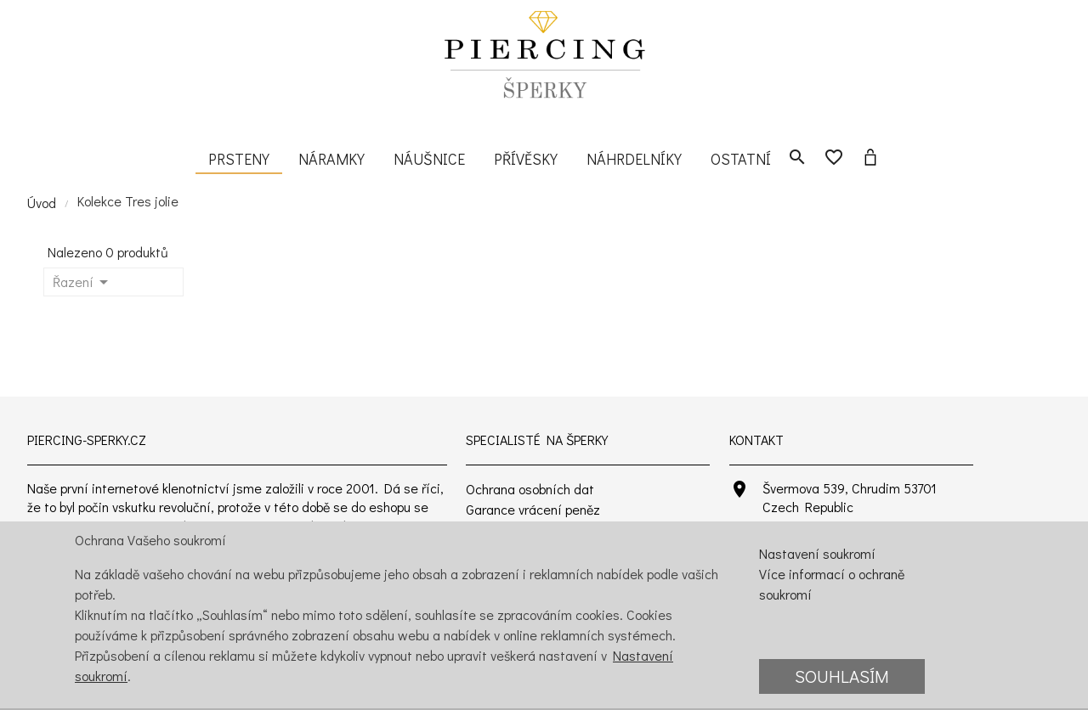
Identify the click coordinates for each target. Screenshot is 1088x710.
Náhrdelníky (634, 159)
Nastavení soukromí (817, 553)
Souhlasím (842, 676)
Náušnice (429, 159)
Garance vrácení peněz (533, 509)
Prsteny (238, 159)
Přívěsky (526, 159)
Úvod (41, 202)
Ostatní (741, 159)
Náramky (331, 159)
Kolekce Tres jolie (127, 201)
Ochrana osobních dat (530, 489)
